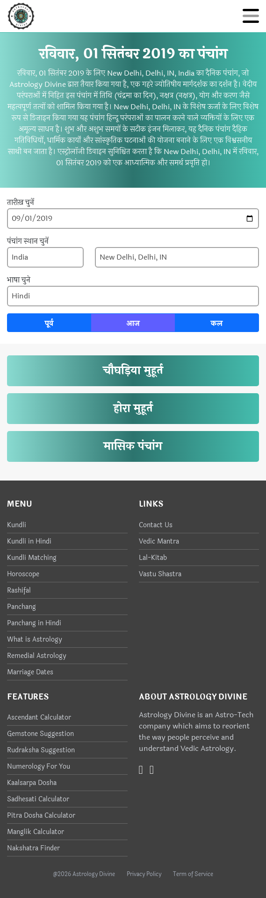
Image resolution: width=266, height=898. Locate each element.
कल (217, 323)
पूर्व (49, 323)
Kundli (16, 525)
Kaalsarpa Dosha (32, 783)
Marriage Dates (30, 672)
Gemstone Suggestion (40, 734)
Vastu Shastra (160, 574)
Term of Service (193, 874)
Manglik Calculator (35, 832)
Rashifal (19, 590)
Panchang (21, 607)
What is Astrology (34, 639)
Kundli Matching (32, 558)
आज (133, 323)
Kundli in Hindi (29, 541)
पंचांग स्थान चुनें (28, 241)
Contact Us (156, 525)
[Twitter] (141, 770)
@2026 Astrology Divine (84, 874)
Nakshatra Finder (33, 848)
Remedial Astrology (36, 656)
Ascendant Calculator (39, 717)
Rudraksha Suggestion (41, 750)
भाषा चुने (18, 280)
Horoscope (23, 574)
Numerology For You (38, 766)
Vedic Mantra (159, 541)
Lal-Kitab (153, 558)
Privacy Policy (144, 874)
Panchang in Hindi (34, 623)
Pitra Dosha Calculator (41, 815)
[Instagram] (152, 770)
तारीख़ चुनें (20, 202)
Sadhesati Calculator (38, 799)
